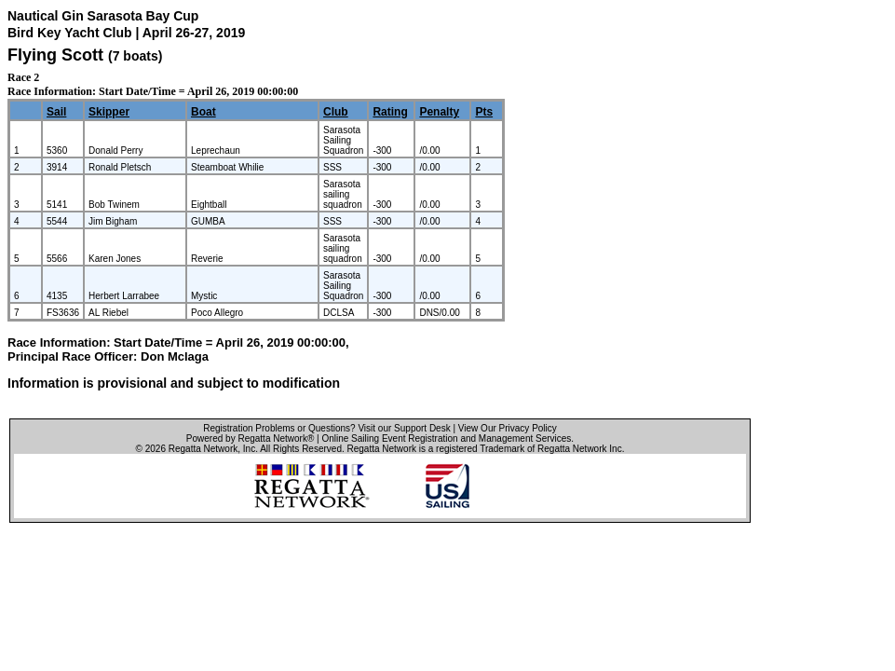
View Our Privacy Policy (507, 428)
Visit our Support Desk (404, 428)
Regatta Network (203, 449)
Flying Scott (55, 55)
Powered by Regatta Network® (250, 438)
